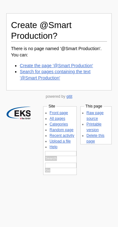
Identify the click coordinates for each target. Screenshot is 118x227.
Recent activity (25, 155)
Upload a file (23, 161)
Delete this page (26, 210)
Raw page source (27, 199)
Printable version (27, 204)
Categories (22, 144)
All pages (20, 138)
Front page (22, 132)
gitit (69, 96)
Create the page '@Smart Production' (56, 65)
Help (16, 166)
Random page (25, 149)
